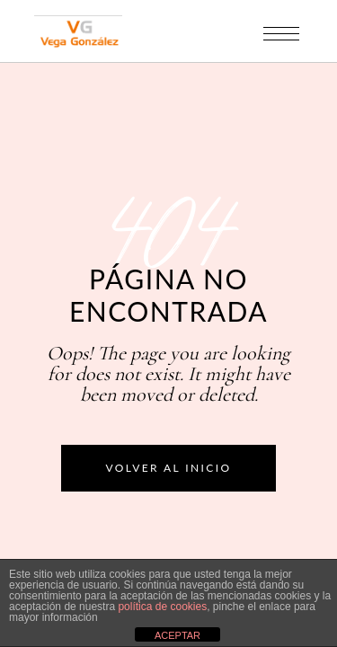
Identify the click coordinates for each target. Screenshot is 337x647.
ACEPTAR (177, 635)
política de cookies (162, 606)
